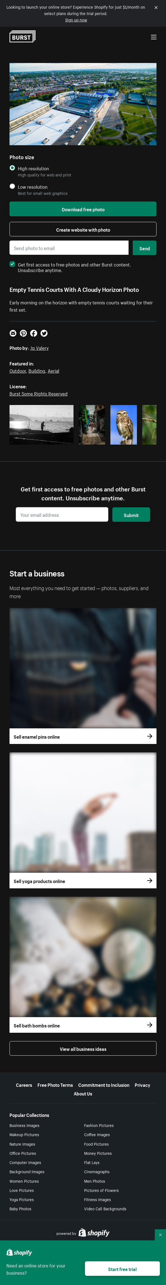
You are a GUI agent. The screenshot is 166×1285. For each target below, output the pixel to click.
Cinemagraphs (97, 1171)
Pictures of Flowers (101, 1190)
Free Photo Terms (55, 1084)
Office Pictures (23, 1153)
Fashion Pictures (99, 1125)
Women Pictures (24, 1181)
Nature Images (22, 1144)
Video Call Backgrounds (105, 1208)
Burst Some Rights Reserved (39, 393)
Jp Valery (39, 347)
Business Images (24, 1125)
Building (37, 370)
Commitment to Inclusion (103, 1084)
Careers (24, 1084)
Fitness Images (97, 1199)
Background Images (27, 1171)
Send (144, 247)
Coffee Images (97, 1134)
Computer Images (25, 1162)
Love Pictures (22, 1190)
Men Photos (94, 1181)
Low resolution (33, 186)
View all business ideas (83, 1048)
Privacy (142, 1084)
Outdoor (18, 370)
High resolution (33, 168)
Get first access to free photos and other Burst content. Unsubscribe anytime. (70, 266)
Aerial (53, 370)
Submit (131, 514)
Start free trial (122, 1268)
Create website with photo (83, 229)
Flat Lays (91, 1162)
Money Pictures (98, 1153)
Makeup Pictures (24, 1134)
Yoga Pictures (22, 1199)
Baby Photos (20, 1208)
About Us (83, 1093)
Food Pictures (96, 1144)
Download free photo (83, 208)
